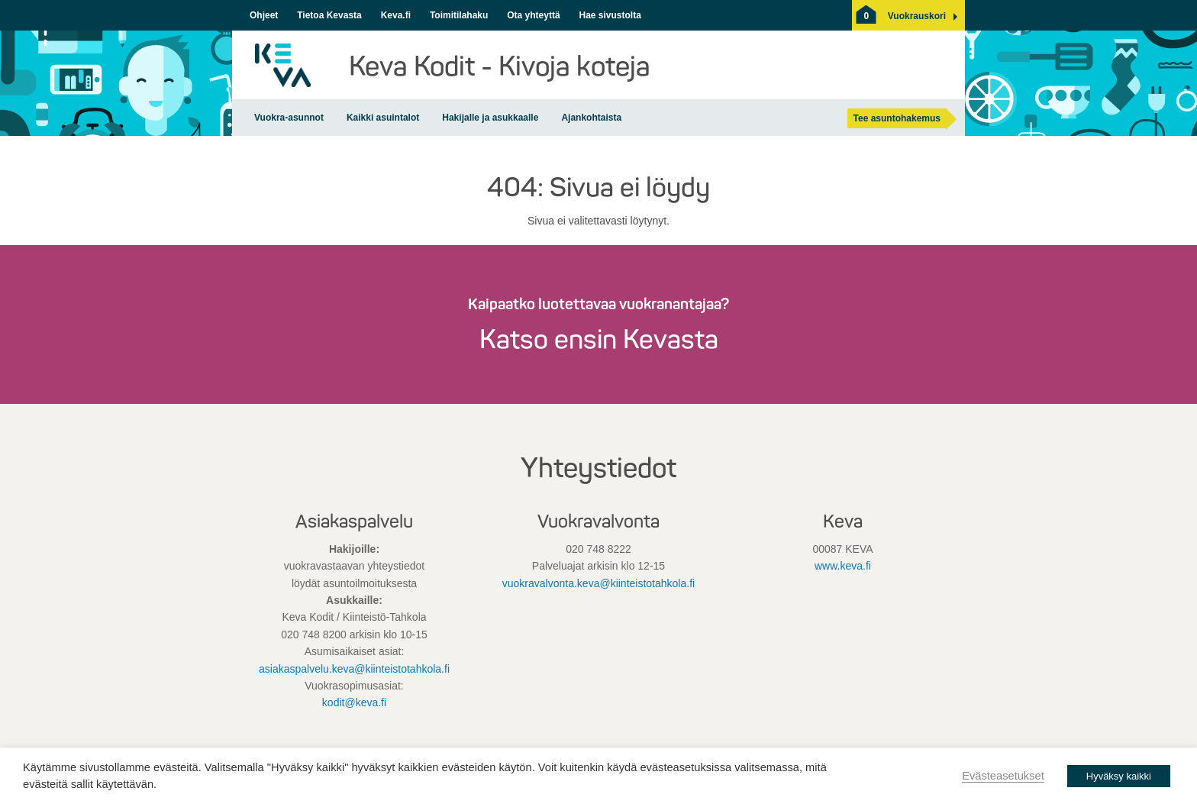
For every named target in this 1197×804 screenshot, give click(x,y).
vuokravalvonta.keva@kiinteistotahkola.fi (598, 583)
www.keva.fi (843, 566)
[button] (917, 16)
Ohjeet (264, 15)
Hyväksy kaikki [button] (1118, 776)
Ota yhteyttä (533, 15)
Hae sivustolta (609, 15)
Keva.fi (396, 15)
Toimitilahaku (459, 15)
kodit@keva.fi (354, 702)
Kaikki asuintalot (383, 117)
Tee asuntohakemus (896, 118)
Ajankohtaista (591, 117)
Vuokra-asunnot (289, 117)
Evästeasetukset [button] (1003, 776)
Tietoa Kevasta (329, 15)
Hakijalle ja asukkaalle (490, 117)
